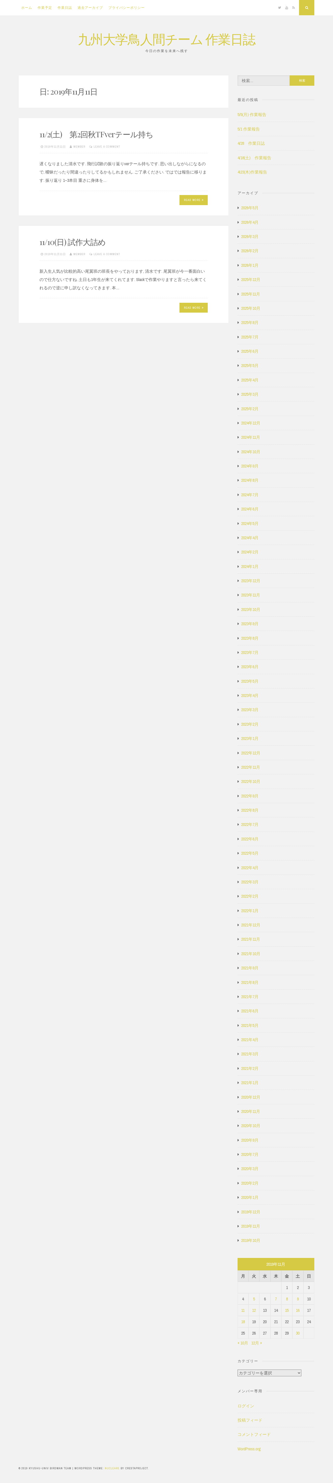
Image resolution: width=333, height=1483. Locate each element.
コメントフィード (254, 1434)
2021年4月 (250, 1039)
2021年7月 (250, 996)
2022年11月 (250, 767)
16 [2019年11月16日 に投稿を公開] (298, 1310)
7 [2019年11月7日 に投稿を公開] (276, 1299)
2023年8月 (250, 638)
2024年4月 (250, 538)
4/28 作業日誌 (251, 143)
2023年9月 (250, 624)
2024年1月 (250, 566)
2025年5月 (250, 365)
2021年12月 (250, 925)
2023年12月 (250, 581)
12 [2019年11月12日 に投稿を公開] (254, 1310)
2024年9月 (250, 466)
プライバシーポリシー (126, 7)
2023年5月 (250, 681)
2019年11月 (250, 1226)
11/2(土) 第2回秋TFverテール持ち (96, 134)
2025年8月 (250, 322)
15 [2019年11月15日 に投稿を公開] (287, 1310)
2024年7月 (250, 495)
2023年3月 (250, 709)
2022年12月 (250, 753)
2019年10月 (250, 1240)
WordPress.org (249, 1449)
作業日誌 (65, 7)
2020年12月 (250, 1097)
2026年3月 (250, 236)
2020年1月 (250, 1197)
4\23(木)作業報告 (252, 172)
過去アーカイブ (90, 7)
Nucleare (112, 1468)
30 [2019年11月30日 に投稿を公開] (298, 1333)
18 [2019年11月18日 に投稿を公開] (243, 1321)
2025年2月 (250, 409)
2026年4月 (250, 222)
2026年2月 (250, 251)
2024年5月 (250, 523)
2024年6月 (250, 509)
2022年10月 (250, 781)
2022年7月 (250, 824)
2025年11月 (250, 294)
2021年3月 (250, 1054)
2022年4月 (250, 867)
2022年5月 (250, 853)
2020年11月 (250, 1111)
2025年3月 (250, 394)
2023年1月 (250, 738)
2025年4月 (250, 380)
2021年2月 (250, 1068)
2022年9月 (250, 796)
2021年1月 (250, 1082)
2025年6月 (250, 351)
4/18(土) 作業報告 (254, 158)
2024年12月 (250, 423)
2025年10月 (250, 308)
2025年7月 (250, 337)
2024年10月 (250, 452)
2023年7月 (250, 652)
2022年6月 (250, 839)
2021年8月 (250, 982)
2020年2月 (250, 1183)
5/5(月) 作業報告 (252, 114)
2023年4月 (250, 695)
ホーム (26, 7)
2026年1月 (250, 265)
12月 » (256, 1343)
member (79, 146)
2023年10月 (250, 609)
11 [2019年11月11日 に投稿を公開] (243, 1310)
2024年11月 (250, 437)
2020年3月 (250, 1168)
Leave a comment (107, 146)
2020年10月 (250, 1125)
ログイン (246, 1406)
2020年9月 (250, 1140)
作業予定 (45, 7)
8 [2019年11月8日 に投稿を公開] (287, 1299)
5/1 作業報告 (249, 129)
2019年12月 (250, 1212)
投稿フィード (250, 1420)
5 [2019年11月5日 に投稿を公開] (254, 1299)
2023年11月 (250, 595)
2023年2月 (250, 724)
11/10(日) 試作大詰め (72, 242)
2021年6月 (250, 1011)
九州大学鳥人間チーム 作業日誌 (166, 38)
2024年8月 (250, 480)
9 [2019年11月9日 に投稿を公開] (298, 1299)
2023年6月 (250, 666)
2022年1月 (250, 910)
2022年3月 (250, 882)
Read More (194, 200)
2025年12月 (250, 279)
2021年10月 (250, 953)
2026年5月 (250, 208)
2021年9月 (250, 968)
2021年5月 (250, 1025)
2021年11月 (250, 939)
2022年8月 (250, 810)
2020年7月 (250, 1154)
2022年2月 (250, 896)
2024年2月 (250, 552)
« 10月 (243, 1343)
